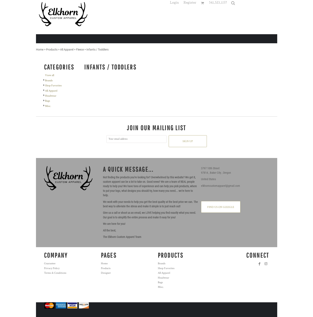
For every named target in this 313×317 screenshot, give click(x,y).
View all (49, 75)
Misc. (48, 106)
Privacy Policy (52, 268)
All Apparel (66, 49)
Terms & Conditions (55, 273)
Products (51, 49)
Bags (47, 101)
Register (190, 3)
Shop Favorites (53, 85)
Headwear (50, 96)
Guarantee (49, 263)
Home (39, 49)
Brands (49, 80)
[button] (233, 3)
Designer (106, 273)
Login (174, 3)
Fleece (80, 49)
